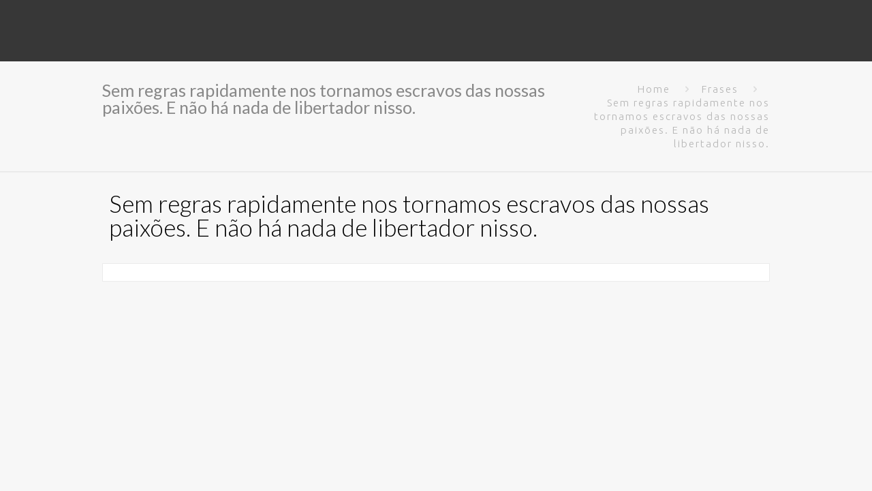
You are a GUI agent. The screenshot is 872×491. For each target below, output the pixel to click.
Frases (720, 89)
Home (654, 89)
